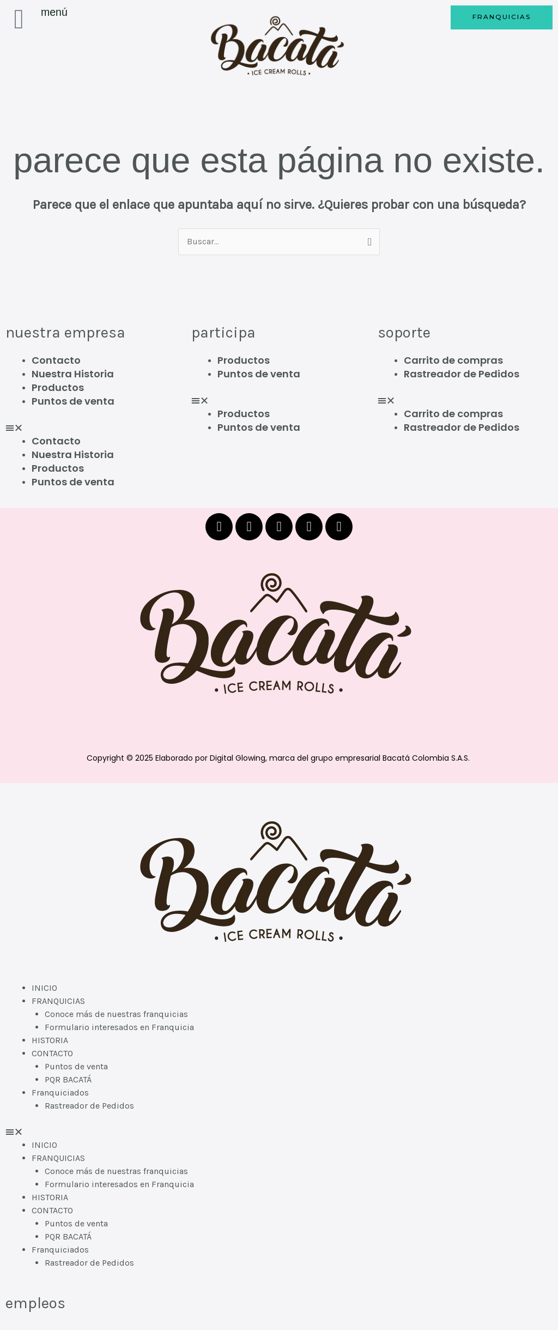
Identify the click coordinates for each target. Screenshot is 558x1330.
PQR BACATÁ (68, 1080)
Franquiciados (60, 1093)
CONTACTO (52, 1054)
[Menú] (19, 19)
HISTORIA (50, 1041)
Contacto (56, 360)
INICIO (44, 988)
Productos (58, 387)
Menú (54, 11)
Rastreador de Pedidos (461, 374)
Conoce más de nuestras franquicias (116, 1014)
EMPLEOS (34, 1304)
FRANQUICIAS (58, 1001)
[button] (92, 428)
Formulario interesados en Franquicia (119, 1027)
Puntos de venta (73, 401)
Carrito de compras (453, 360)
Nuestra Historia (73, 374)
